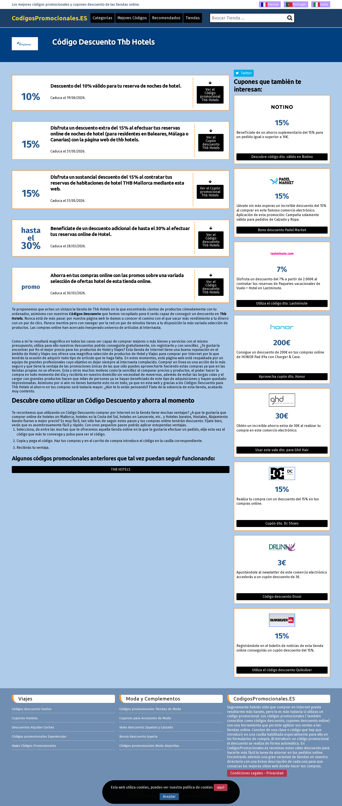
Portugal (296, 4)
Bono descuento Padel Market (282, 230)
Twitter (244, 73)
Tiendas (193, 18)
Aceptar (169, 796)
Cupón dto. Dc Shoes (282, 523)
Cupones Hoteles (25, 718)
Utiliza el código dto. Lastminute (282, 303)
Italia (320, 4)
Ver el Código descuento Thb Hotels (211, 240)
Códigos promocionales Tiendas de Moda (150, 709)
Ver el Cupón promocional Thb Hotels (210, 191)
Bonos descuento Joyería (138, 736)
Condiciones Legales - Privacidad (257, 773)
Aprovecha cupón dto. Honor (282, 376)
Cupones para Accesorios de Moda (145, 718)
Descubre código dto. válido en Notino (282, 157)
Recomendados (166, 18)
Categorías (102, 18)
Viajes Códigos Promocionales (34, 746)
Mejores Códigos (132, 18)
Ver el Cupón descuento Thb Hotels (211, 142)
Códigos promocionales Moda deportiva (149, 746)
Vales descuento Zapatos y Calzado (146, 727)
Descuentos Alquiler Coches (33, 727)
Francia (270, 4)
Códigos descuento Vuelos (31, 709)
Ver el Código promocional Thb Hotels (210, 94)
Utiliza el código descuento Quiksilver (282, 670)
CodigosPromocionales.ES (49, 18)
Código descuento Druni (282, 597)
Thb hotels (120, 469)
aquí (220, 787)
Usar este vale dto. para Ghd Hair (282, 450)
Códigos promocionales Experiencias (39, 736)
